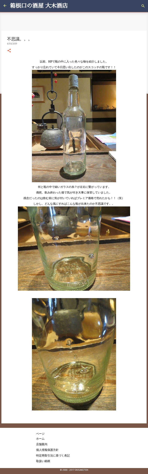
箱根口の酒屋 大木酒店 (39, 6)
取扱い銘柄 (43, 461)
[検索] (143, 6)
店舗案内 (41, 444)
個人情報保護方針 (47, 450)
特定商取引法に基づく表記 (53, 455)
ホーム (40, 438)
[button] (9, 50)
